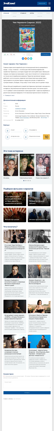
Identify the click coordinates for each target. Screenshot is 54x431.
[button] (23, 180)
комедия (23, 108)
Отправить (27, 392)
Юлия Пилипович (24, 117)
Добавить (28, 54)
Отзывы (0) (23, 13)
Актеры (32, 13)
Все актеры (44, 117)
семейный (18, 108)
